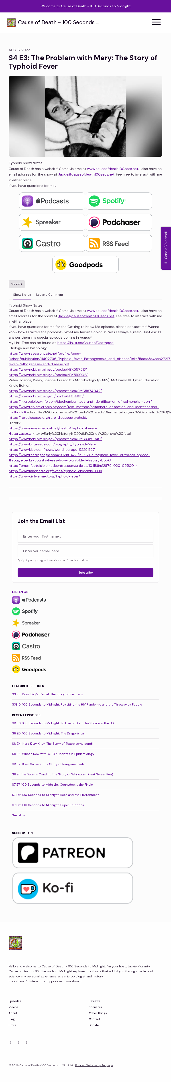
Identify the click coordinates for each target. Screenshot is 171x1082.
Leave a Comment (49, 295)
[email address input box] (85, 550)
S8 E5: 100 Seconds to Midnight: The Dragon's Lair (49, 733)
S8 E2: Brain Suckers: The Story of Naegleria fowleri (49, 764)
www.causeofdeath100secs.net (112, 168)
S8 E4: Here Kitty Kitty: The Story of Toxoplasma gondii (52, 744)
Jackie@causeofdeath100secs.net (86, 174)
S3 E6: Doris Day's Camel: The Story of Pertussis (47, 694)
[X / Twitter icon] (11, 1042)
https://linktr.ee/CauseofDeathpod (85, 342)
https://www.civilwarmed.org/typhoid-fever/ (44, 476)
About (13, 1013)
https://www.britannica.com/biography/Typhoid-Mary (52, 444)
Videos (13, 1007)
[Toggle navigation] (156, 23)
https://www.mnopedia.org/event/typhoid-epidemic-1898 (55, 471)
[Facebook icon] (19, 1042)
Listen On (20, 592)
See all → (19, 815)
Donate (94, 1025)
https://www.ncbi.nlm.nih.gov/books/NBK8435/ (46, 396)
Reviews (94, 1001)
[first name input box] (85, 536)
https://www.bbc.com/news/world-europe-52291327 (52, 449)
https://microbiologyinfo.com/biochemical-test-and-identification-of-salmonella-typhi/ (80, 401)
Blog (12, 1019)
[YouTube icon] (27, 1042)
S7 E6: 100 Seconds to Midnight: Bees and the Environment (55, 795)
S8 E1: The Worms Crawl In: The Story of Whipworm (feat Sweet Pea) (62, 774)
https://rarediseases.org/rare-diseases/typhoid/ (48, 417)
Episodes (15, 1001)
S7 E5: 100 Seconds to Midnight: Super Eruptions (48, 805)
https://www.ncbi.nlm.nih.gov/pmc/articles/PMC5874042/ (55, 390)
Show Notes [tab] (22, 295)
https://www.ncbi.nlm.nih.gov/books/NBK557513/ (48, 369)
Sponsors (95, 1007)
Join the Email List (41, 521)
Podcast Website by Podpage (94, 1065)
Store (12, 1025)
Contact (94, 1019)
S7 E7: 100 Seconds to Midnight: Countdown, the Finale (52, 785)
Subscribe (85, 572)
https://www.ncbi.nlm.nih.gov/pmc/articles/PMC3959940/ (55, 439)
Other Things (98, 1013)
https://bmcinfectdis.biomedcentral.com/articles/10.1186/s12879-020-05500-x (73, 465)
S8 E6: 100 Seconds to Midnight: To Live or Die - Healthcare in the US (63, 723)
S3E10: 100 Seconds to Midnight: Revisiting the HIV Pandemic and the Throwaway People (77, 704)
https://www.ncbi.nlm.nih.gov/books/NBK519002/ (48, 374)
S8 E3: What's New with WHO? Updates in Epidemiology (53, 754)
